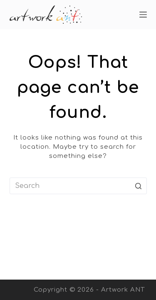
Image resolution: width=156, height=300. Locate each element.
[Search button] (138, 186)
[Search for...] (78, 186)
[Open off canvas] (143, 14)
